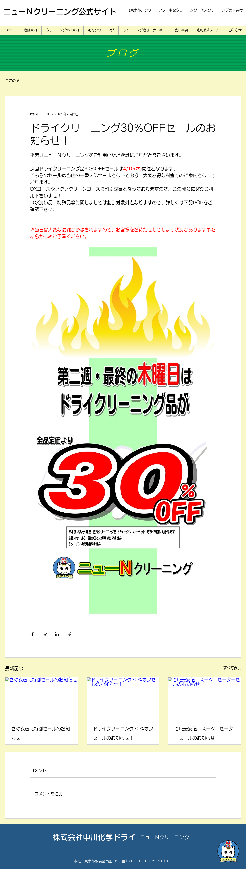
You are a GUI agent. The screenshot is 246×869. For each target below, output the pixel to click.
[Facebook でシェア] (32, 634)
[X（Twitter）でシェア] (44, 634)
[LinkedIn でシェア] (57, 634)
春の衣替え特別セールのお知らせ (40, 733)
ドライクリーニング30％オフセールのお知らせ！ (123, 733)
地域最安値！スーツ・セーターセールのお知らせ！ (203, 733)
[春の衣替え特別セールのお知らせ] (41, 697)
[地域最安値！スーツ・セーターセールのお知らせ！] (204, 697)
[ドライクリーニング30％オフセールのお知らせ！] (123, 697)
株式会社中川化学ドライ (94, 837)
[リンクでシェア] (69, 634)
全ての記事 (14, 80)
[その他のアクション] (213, 114)
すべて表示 (232, 668)
